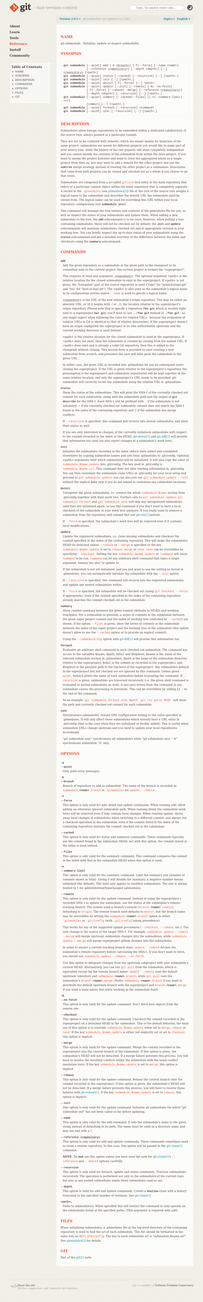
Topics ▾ (169, 18)
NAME (19, 71)
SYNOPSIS (22, 75)
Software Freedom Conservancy (174, 1285)
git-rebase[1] (90, 1092)
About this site (26, 1285)
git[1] (80, 1257)
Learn (15, 32)
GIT (17, 96)
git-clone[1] (174, 1145)
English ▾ (183, 18)
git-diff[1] (163, 436)
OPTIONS (21, 88)
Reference (18, 44)
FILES (19, 92)
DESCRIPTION (24, 80)
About (15, 26)
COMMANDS (23, 84)
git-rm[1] (142, 514)
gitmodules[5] (118, 191)
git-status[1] (141, 436)
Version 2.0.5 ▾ (70, 18)
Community (20, 55)
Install (15, 50)
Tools (14, 38)
